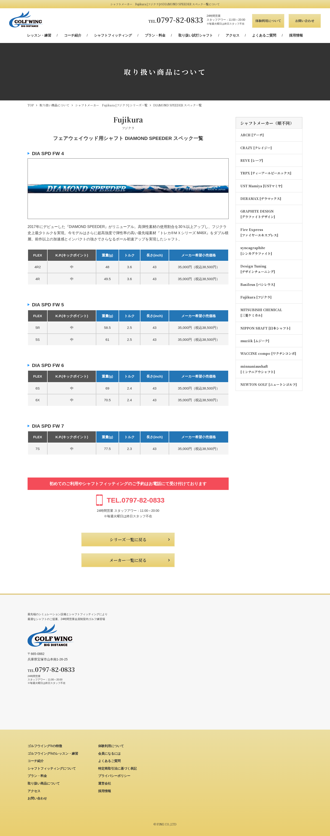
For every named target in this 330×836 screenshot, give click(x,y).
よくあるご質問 (264, 35)
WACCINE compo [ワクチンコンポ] (268, 353)
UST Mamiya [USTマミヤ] (261, 185)
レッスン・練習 (39, 35)
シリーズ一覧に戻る (128, 539)
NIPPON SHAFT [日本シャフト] (265, 328)
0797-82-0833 (175, 20)
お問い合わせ (304, 20)
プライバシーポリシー (114, 776)
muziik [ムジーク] (254, 340)
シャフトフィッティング (113, 35)
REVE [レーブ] (251, 160)
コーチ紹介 (72, 35)
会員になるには (109, 753)
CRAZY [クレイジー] (256, 147)
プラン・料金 (155, 35)
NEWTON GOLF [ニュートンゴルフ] (268, 384)
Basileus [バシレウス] (257, 284)
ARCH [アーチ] (252, 134)
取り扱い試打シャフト (195, 35)
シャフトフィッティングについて (52, 768)
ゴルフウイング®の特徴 (45, 746)
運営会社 (104, 783)
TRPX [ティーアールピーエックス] (265, 173)
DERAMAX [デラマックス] (260, 198)
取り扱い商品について (44, 783)
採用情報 (296, 35)
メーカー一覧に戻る (128, 560)
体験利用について (268, 20)
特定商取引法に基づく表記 (117, 768)
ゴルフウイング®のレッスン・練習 (53, 753)
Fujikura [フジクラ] (256, 297)
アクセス (232, 35)
